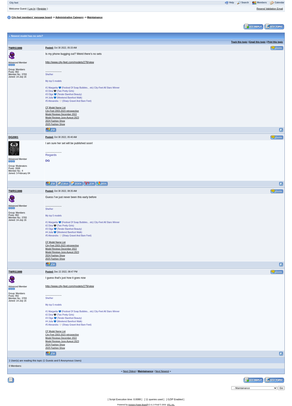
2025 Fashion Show (55, 124)
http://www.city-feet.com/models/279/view (69, 286)
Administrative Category (69, 17)
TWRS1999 (15, 48)
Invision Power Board (137, 405)
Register (41, 8)
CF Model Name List (55, 107)
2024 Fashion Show (55, 121)
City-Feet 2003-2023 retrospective (62, 111)
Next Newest (162, 371)
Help (231, 2)
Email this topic (257, 42)
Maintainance (95, 17)
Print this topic (275, 42)
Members (262, 2)
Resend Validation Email (270, 8)
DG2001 (13, 137)
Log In (32, 8)
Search (245, 2)
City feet (14, 3)
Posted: (49, 48)
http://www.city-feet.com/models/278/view (69, 62)
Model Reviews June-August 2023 (62, 117)
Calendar (279, 2)
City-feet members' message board (32, 17)
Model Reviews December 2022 (61, 114)
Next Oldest (129, 371)
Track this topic (239, 42)
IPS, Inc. (171, 405)
